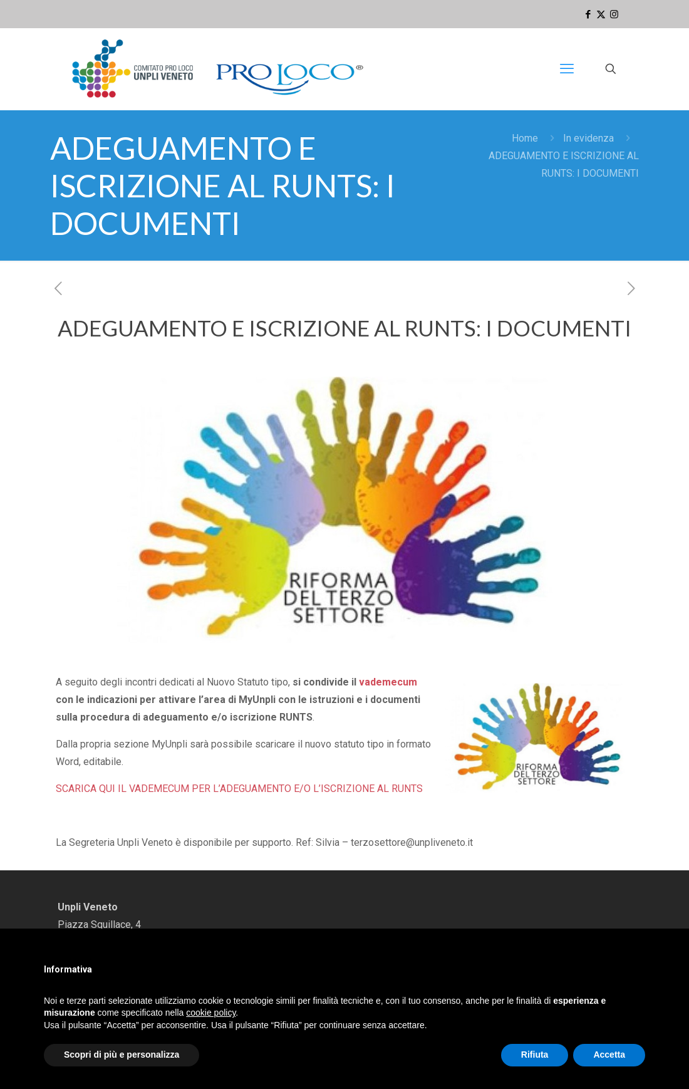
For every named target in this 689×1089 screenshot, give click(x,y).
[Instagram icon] (614, 14)
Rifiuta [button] (535, 1055)
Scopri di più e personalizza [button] (121, 1055)
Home (525, 138)
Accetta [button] (609, 1055)
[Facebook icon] (588, 14)
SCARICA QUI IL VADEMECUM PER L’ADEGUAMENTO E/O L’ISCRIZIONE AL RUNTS (239, 789)
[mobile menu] (567, 69)
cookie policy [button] (211, 1013)
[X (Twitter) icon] (601, 14)
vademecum (388, 682)
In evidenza (588, 138)
